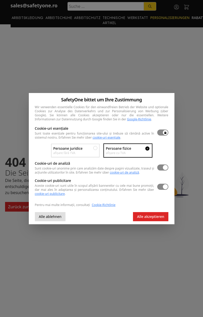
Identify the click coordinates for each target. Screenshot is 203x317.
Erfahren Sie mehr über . (90, 137)
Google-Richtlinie (139, 119)
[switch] (162, 132)
